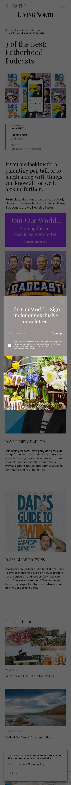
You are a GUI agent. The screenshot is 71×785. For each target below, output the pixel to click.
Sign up (57, 333)
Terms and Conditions (39, 344)
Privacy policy (19, 344)
